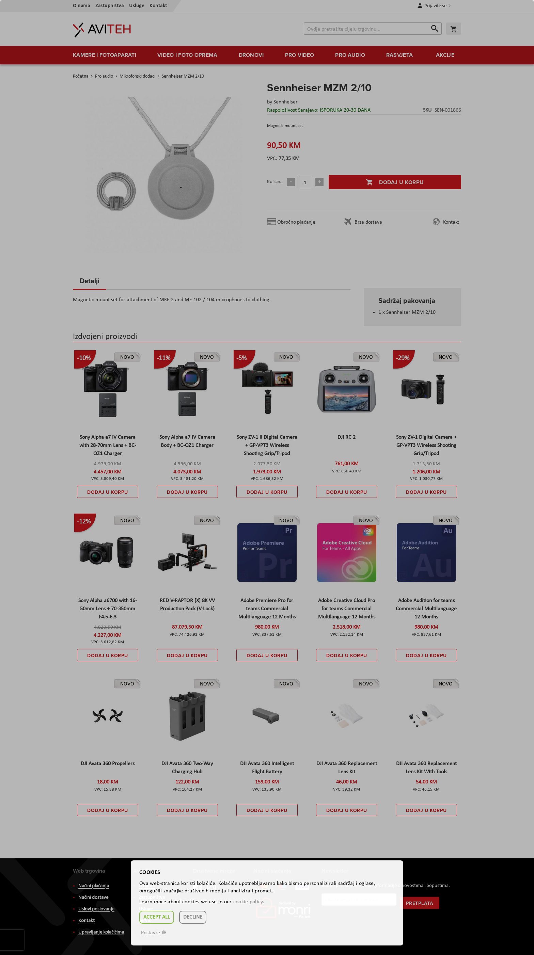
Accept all (156, 917)
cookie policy (248, 902)
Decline (192, 917)
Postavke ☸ (153, 933)
